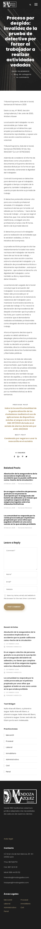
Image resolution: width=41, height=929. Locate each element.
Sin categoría (25, 74)
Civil (8, 765)
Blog (16, 74)
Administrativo (12, 759)
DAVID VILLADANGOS (20, 71)
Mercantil (10, 735)
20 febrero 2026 (9, 528)
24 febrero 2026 (9, 484)
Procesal (9, 741)
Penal (8, 772)
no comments (22, 77)
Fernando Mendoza (25, 484)
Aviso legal (8, 839)
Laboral (9, 747)
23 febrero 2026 (9, 508)
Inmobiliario (11, 753)
